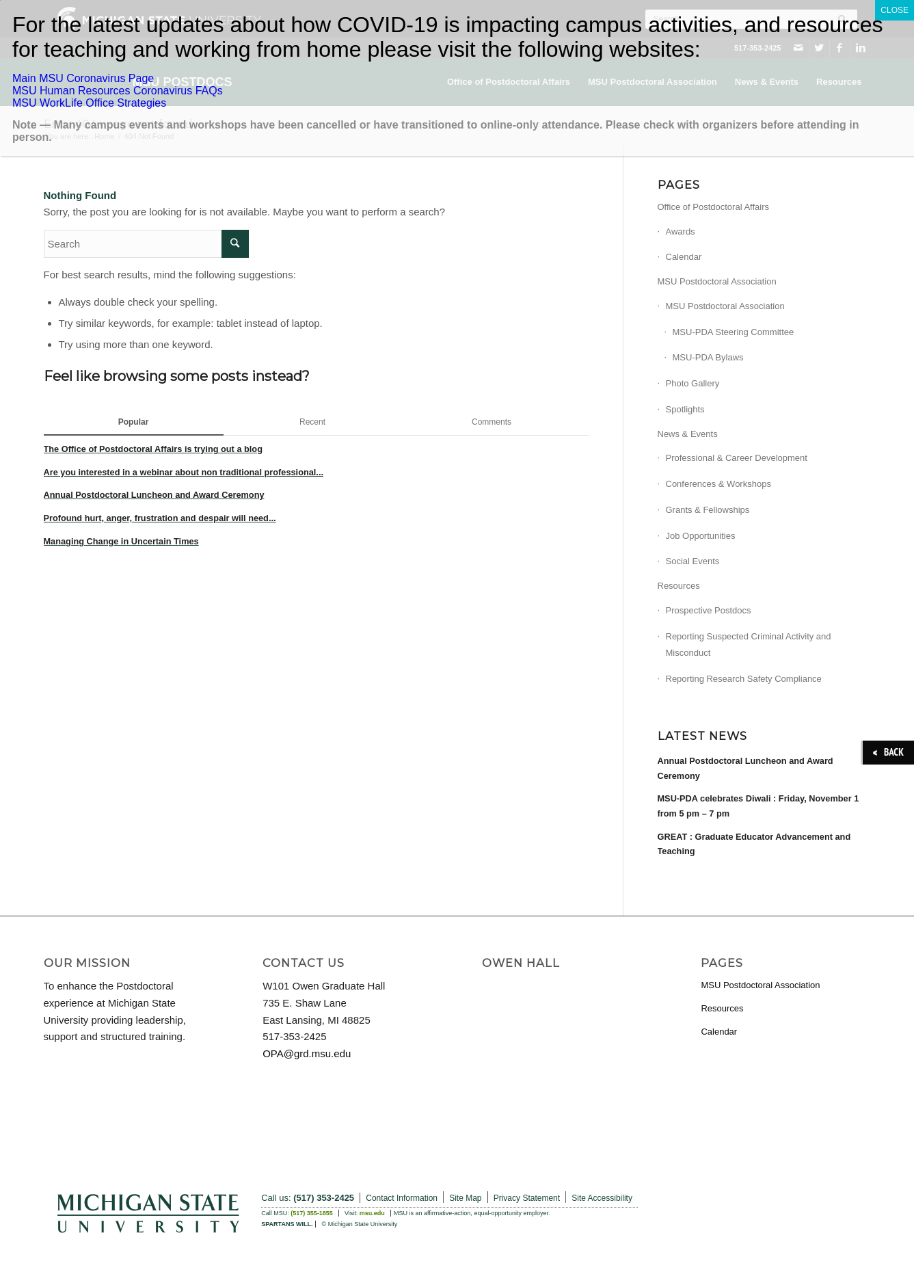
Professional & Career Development (736, 458)
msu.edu (372, 1213)
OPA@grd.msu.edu (307, 1053)
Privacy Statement (527, 1198)
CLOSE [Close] (895, 10)
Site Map (465, 1198)
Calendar (684, 257)
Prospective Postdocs (708, 610)
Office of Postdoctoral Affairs (714, 207)
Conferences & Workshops (718, 484)
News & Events (688, 434)
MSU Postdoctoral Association (717, 281)
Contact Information (402, 1198)
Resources (679, 586)
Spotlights (685, 409)
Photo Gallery (693, 383)
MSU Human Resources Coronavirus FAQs (117, 90)
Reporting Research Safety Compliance (744, 679)
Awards (680, 231)
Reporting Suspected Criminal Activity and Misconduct (748, 645)
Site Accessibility (602, 1198)
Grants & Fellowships (708, 510)
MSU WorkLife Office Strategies (89, 103)
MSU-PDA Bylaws (708, 357)
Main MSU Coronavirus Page (83, 78)
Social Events (693, 561)
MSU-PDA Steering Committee (733, 332)
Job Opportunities (701, 536)
